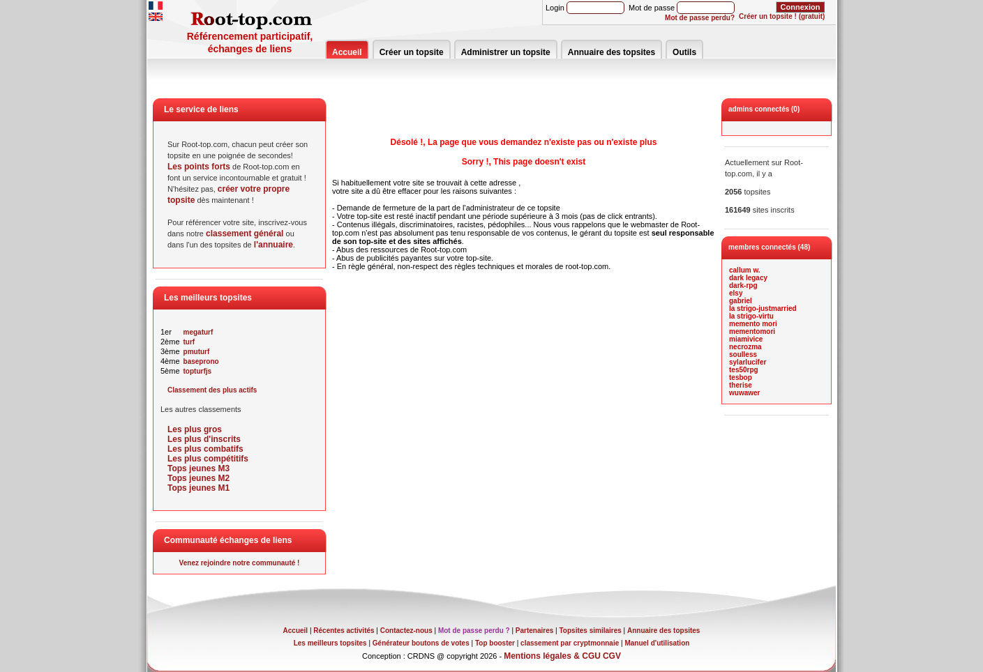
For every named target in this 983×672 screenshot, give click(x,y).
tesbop (740, 377)
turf (189, 342)
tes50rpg (743, 370)
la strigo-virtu (751, 316)
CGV (612, 656)
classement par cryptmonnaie (569, 643)
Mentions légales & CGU (552, 656)
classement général (244, 233)
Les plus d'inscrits (204, 439)
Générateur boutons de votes (421, 643)
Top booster (495, 643)
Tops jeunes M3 (198, 468)
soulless (743, 354)
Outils (684, 52)
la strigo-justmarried (763, 308)
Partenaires (534, 630)
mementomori (752, 331)
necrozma (745, 347)
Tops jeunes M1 (198, 488)
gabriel (740, 301)
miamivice (746, 339)
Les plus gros (194, 429)
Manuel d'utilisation (656, 643)
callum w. (744, 270)
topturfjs (197, 371)
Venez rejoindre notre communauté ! (239, 563)
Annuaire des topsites (611, 52)
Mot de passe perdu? (700, 18)
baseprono (201, 361)
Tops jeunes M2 (198, 478)
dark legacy (748, 278)
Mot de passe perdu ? (474, 630)
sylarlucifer (747, 362)
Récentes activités (343, 630)
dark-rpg (743, 285)
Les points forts (198, 166)
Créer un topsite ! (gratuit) (782, 16)
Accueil (347, 52)
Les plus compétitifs (207, 459)
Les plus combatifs (205, 449)
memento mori (753, 324)
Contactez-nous (406, 630)
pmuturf (196, 352)
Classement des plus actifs (212, 390)
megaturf (198, 332)
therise (740, 385)
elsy (735, 293)
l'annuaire (273, 245)
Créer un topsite (412, 52)
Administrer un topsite (505, 52)
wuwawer (744, 393)
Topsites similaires (591, 630)
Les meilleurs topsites (330, 643)
